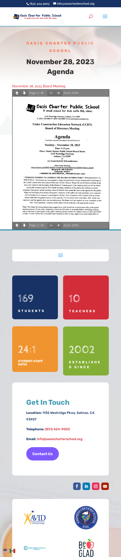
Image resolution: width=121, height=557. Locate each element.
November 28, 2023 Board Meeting (38, 86)
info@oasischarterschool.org (60, 439)
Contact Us (42, 454)
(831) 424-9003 (57, 429)
